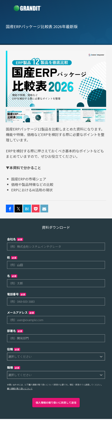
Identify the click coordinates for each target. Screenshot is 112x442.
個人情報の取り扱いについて (20, 388)
